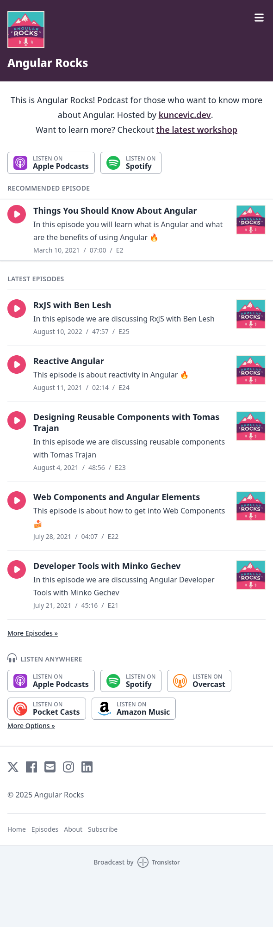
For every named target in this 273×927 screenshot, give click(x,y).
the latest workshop (197, 129)
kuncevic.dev (185, 114)
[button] (16, 214)
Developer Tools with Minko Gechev (106, 565)
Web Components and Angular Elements (116, 496)
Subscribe (103, 829)
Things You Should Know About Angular (115, 210)
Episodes (44, 829)
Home (16, 829)
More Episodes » (32, 633)
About (73, 829)
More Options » (31, 725)
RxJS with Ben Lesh (72, 304)
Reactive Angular (68, 360)
